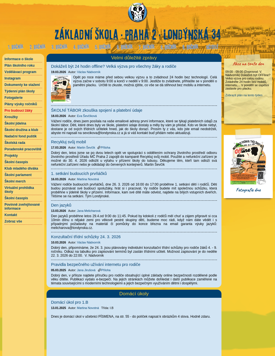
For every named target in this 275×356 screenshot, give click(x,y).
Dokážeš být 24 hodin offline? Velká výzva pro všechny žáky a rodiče (113, 66)
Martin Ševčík (86, 147)
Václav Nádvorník (89, 72)
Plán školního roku (19, 65)
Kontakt (10, 215)
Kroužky (11, 117)
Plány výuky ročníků (20, 104)
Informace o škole (18, 59)
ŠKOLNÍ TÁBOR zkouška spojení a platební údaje (96, 110)
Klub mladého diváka (21, 168)
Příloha (103, 147)
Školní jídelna (15, 123)
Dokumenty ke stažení (22, 85)
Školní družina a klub (21, 130)
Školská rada (14, 143)
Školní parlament (18, 175)
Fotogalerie (13, 98)
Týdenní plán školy (19, 91)
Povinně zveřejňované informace (22, 206)
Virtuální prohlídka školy (19, 190)
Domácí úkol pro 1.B (69, 302)
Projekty (11, 156)
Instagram (12, 78)
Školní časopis (16, 162)
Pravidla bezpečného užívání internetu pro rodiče (95, 264)
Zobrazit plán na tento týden (243, 95)
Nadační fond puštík (20, 136)
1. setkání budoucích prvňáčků (79, 173)
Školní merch (15, 181)
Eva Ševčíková (87, 116)
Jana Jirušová (86, 270)
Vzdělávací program (20, 72)
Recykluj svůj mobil (68, 142)
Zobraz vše (13, 221)
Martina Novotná (88, 308)
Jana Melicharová (89, 210)
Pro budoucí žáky (18, 111)
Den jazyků (61, 205)
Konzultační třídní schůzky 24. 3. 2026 (86, 237)
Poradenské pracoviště (22, 149)
